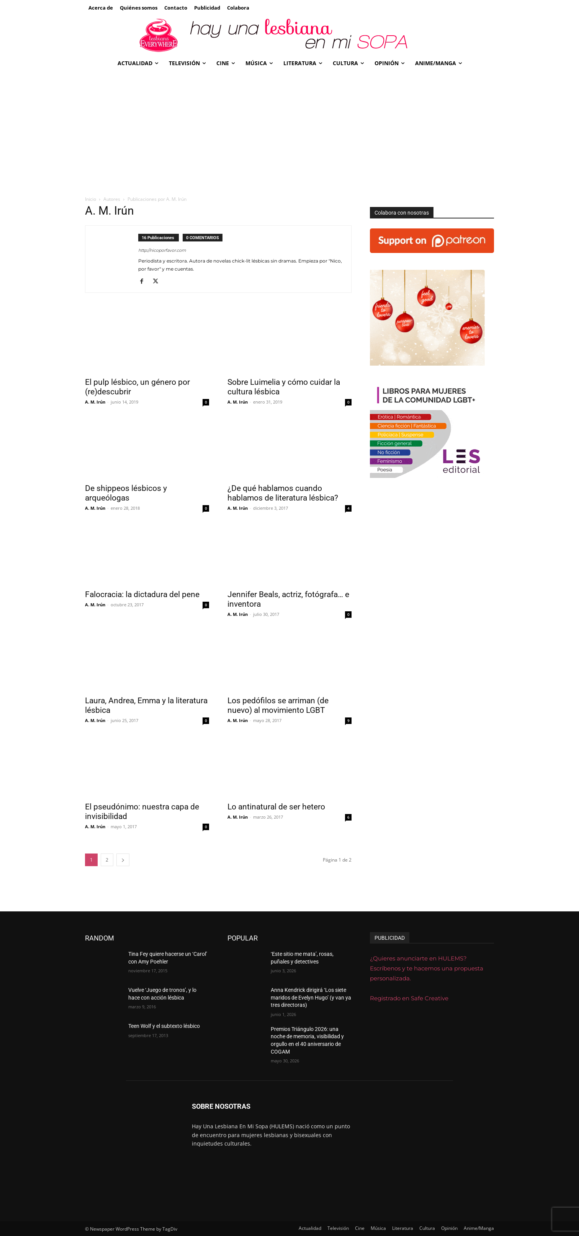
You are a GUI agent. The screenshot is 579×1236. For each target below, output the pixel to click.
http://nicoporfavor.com (162, 250)
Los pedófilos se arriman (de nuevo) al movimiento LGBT (278, 705)
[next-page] (122, 860)
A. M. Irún (95, 402)
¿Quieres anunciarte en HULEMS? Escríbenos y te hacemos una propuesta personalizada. (426, 968)
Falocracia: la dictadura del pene (142, 594)
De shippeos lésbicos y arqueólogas (126, 493)
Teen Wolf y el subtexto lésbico (164, 1026)
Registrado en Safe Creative (409, 998)
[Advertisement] (289, 130)
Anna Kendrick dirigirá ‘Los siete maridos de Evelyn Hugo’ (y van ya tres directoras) (311, 997)
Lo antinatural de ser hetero (276, 806)
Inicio (90, 199)
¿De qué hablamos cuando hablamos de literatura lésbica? (282, 493)
